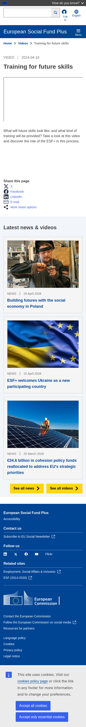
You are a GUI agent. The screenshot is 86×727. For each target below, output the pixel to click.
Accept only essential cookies (42, 717)
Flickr (48, 554)
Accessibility (11, 519)
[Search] (55, 12)
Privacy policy (12, 650)
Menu (78, 32)
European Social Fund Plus (26, 513)
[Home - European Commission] (35, 598)
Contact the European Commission (27, 616)
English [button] (76, 13)
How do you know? (68, 3)
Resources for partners (18, 628)
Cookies (9, 644)
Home (7, 43)
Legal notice (11, 656)
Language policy (14, 638)
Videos (23, 43)
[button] (9, 186)
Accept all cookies (33, 705)
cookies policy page (32, 681)
